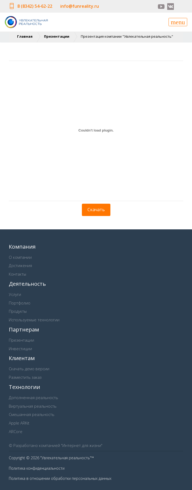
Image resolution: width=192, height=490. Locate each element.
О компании (20, 257)
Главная (25, 36)
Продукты (18, 311)
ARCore (15, 431)
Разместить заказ (25, 377)
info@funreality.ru (79, 6)
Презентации (56, 36)
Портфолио (19, 303)
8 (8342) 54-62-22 (34, 6)
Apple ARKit (19, 423)
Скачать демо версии (29, 368)
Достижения (20, 265)
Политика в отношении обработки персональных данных (60, 478)
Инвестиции (20, 348)
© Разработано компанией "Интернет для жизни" (55, 445)
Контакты (17, 274)
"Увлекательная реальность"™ (67, 457)
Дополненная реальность (33, 397)
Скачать (96, 210)
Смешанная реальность (31, 414)
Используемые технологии (34, 319)
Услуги (15, 294)
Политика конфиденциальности (37, 468)
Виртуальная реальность (33, 406)
